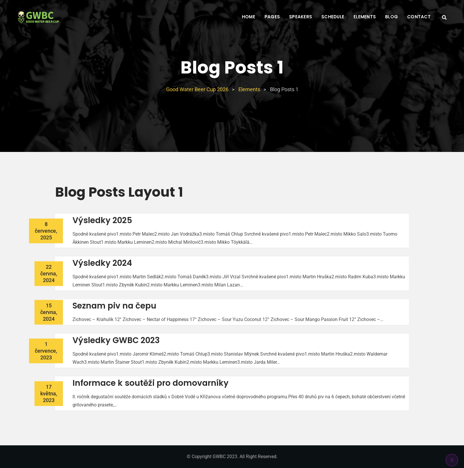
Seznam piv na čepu (114, 305)
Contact (419, 17)
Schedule (332, 17)
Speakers (300, 17)
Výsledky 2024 (102, 263)
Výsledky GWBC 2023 (116, 340)
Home (248, 17)
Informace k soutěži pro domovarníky (150, 383)
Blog (391, 17)
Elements (365, 17)
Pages (272, 17)
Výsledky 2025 (102, 220)
